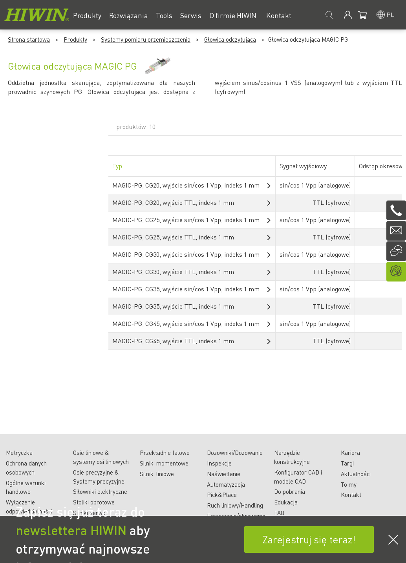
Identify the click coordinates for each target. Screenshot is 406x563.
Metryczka (19, 452)
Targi (347, 463)
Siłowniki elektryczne (100, 491)
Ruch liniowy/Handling (235, 505)
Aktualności (356, 474)
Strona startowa (29, 39)
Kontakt (351, 495)
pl (390, 14)
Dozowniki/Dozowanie (235, 452)
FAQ (279, 513)
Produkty (75, 39)
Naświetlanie (223, 474)
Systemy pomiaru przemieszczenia (145, 39)
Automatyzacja (226, 484)
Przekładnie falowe (165, 452)
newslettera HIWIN (71, 530)
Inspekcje (219, 463)
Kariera (350, 452)
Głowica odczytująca (230, 39)
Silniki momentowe (164, 463)
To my (349, 484)
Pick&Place (222, 495)
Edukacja (286, 502)
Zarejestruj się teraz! (309, 539)
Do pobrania (289, 491)
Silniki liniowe (157, 474)
